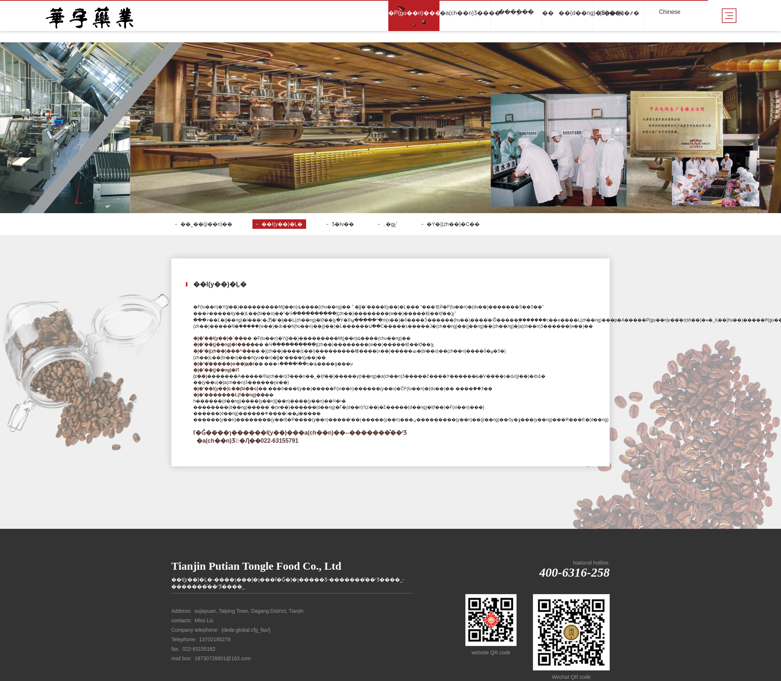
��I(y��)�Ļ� (282, 224)
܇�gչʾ (390, 224)
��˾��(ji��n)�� (206, 224)
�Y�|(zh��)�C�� (453, 224)
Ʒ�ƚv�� (343, 224)
